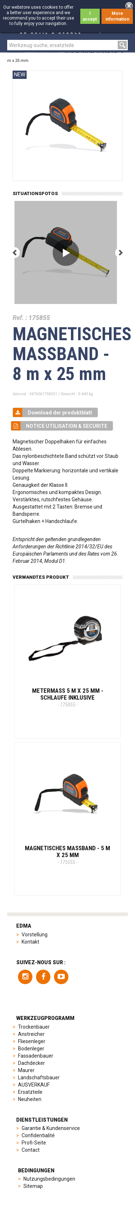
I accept (90, 16)
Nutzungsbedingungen (49, 1179)
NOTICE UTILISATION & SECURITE (59, 425)
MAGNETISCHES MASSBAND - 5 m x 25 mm (67, 854)
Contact (31, 1150)
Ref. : (20, 317)
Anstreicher (31, 1034)
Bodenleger (31, 1048)
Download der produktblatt (52, 412)
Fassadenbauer (35, 1056)
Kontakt (30, 942)
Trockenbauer (34, 1027)
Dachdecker (31, 1063)
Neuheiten (29, 1099)
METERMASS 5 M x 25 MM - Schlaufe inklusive (67, 697)
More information (117, 16)
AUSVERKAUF (34, 1085)
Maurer (26, 1070)
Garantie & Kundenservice (51, 1128)
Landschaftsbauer (39, 1077)
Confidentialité (38, 1135)
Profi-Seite (34, 1143)
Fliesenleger (31, 1041)
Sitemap (33, 1186)
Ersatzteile (30, 1092)
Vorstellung (35, 934)
